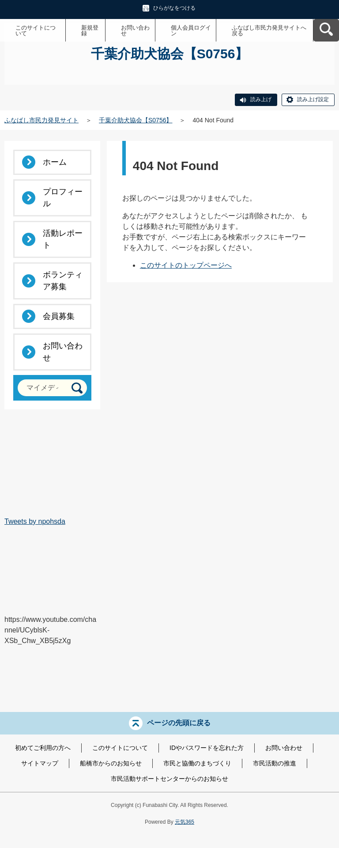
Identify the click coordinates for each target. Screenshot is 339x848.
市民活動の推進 (274, 763)
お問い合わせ (135, 30)
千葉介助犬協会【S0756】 (135, 120)
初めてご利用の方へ (43, 747)
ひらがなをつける (174, 8)
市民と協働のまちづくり (197, 763)
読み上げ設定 (313, 99)
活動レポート (63, 239)
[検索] (77, 388)
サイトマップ (39, 763)
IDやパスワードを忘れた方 (207, 747)
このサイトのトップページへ (186, 265)
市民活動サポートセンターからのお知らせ (169, 778)
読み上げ (260, 99)
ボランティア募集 (63, 280)
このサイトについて (35, 30)
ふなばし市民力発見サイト (41, 120)
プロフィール (63, 197)
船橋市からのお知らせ (111, 763)
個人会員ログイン (191, 30)
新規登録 (89, 30)
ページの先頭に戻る (179, 723)
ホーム (55, 162)
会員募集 (59, 316)
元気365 (184, 822)
